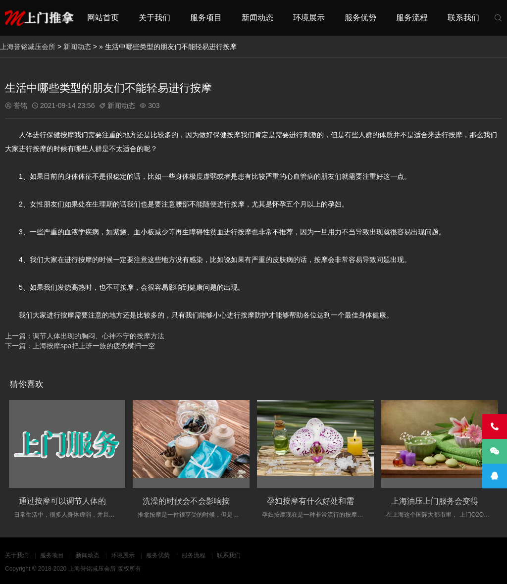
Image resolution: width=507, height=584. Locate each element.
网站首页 (103, 17)
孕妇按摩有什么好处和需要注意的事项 (334, 501)
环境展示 (309, 17)
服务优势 (360, 17)
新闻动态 (257, 17)
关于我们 (154, 17)
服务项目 (206, 17)
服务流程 (412, 17)
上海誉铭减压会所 (27, 47)
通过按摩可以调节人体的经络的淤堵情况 (90, 501)
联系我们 (463, 17)
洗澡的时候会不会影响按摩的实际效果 (210, 501)
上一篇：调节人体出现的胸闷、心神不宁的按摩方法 (84, 336)
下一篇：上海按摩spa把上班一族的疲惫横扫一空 (80, 346)
